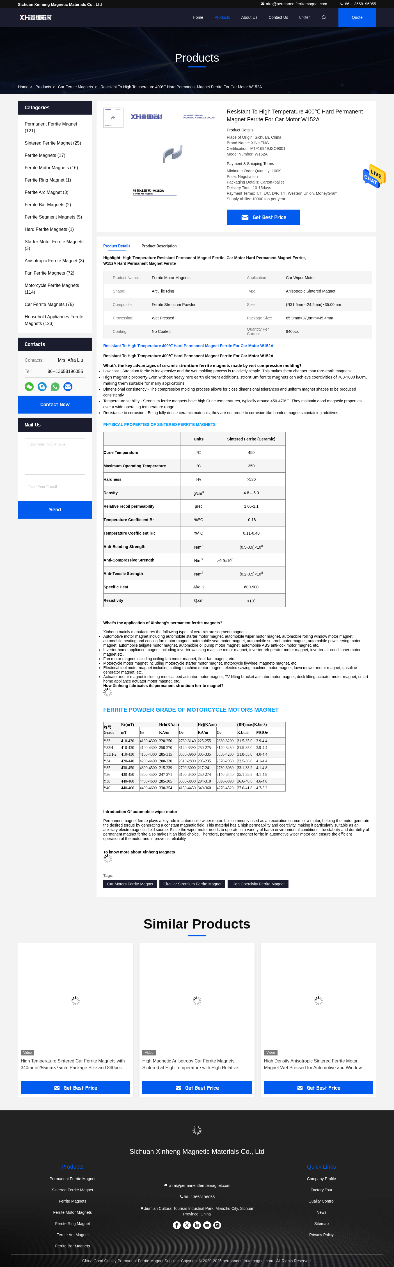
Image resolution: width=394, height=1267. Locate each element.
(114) (52, 288)
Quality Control (321, 1201)
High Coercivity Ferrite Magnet (258, 884)
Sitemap (321, 1223)
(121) (51, 127)
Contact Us (278, 17)
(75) (49, 304)
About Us (249, 17)
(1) (48, 180)
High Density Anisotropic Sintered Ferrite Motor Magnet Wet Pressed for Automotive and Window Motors (313, 1065)
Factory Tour (322, 1190)
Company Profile (321, 1178)
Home (198, 17)
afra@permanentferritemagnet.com (294, 4)
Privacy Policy (321, 1235)
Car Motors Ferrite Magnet (130, 884)
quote (357, 17)
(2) (48, 204)
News (321, 1212)
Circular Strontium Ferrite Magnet (192, 884)
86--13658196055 (358, 4)
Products (222, 17)
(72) (49, 273)
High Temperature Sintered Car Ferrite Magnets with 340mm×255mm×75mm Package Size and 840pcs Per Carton (75, 1065)
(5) (53, 217)
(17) (45, 155)
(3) (46, 192)
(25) (53, 143)
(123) (54, 320)
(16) (51, 167)
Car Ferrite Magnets (75, 87)
